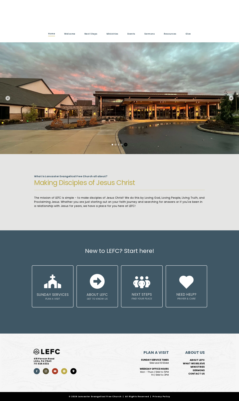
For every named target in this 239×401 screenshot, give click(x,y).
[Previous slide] (8, 98)
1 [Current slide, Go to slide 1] (112, 144)
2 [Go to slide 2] (115, 144)
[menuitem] (51, 34)
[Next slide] (231, 98)
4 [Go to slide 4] (121, 144)
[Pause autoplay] (125, 144)
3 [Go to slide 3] (118, 144)
